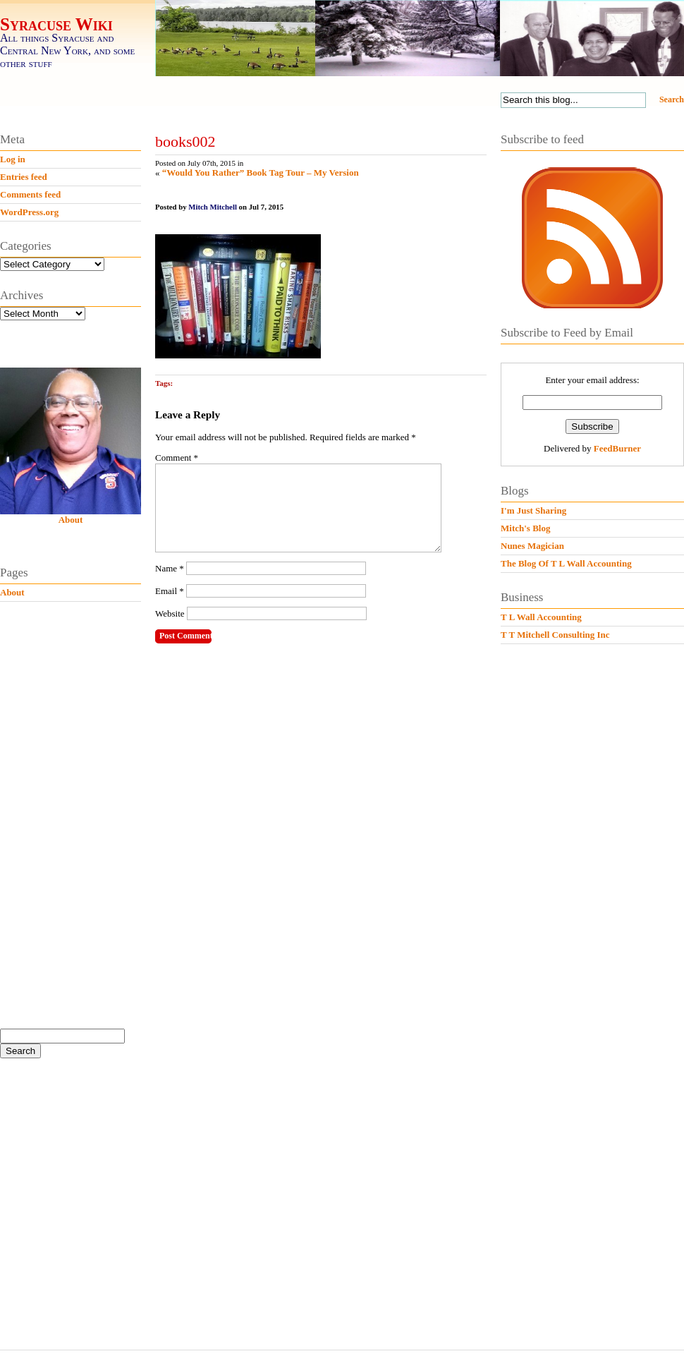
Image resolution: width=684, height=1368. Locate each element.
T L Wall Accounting (541, 617)
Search (671, 99)
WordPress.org (29, 212)
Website (170, 630)
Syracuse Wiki (56, 24)
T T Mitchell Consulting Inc (555, 634)
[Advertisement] (79, 834)
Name (169, 585)
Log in (12, 159)
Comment (176, 457)
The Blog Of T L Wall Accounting (566, 563)
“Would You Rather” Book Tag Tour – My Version (260, 172)
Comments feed (30, 194)
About (71, 519)
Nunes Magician (532, 545)
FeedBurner (617, 448)
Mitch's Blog (525, 528)
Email (169, 608)
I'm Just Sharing (533, 510)
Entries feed (23, 176)
